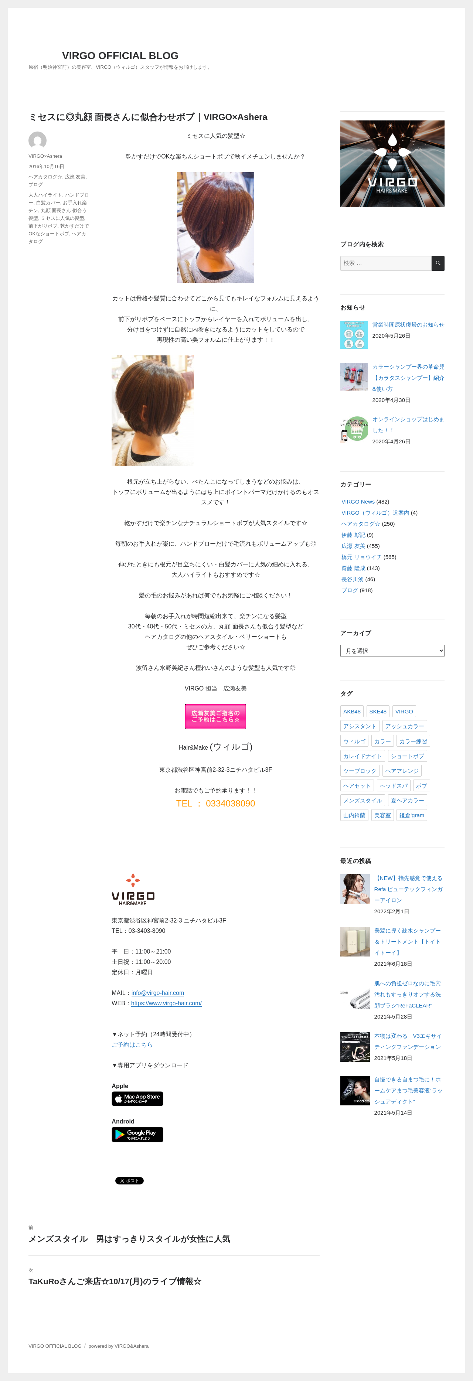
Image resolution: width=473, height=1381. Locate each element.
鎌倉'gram (411, 815)
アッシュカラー (404, 726)
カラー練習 (413, 741)
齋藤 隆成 (353, 568)
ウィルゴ (354, 741)
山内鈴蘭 (354, 815)
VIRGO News (358, 501)
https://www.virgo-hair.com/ (166, 1003)
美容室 (382, 815)
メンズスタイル (362, 800)
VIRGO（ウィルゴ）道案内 (375, 512)
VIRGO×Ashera (45, 156)
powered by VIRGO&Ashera (119, 1346)
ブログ (35, 184)
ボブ (421, 785)
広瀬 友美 (75, 177)
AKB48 (352, 711)
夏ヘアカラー (407, 800)
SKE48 (378, 711)
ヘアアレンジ (402, 771)
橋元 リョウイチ (361, 557)
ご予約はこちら (132, 1044)
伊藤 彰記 (353, 535)
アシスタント (360, 726)
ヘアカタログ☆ (45, 177)
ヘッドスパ (394, 785)
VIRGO (404, 711)
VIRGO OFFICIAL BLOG (120, 55)
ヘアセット (357, 785)
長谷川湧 (352, 579)
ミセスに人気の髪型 (62, 218)
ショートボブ (407, 756)
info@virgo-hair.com (158, 993)
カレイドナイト (362, 756)
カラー (382, 741)
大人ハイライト (45, 195)
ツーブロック (360, 771)
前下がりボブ (42, 226)
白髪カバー (48, 202)
